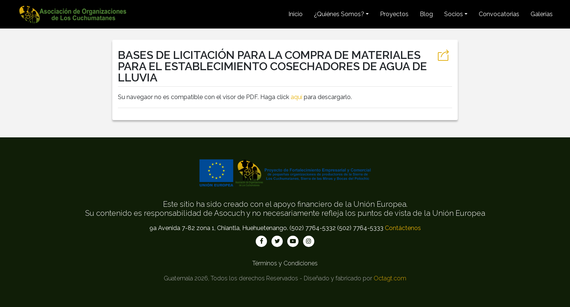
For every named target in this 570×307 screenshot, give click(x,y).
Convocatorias (499, 14)
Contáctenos (403, 228)
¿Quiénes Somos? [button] (339, 14)
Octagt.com (390, 278)
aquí (296, 97)
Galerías (542, 14)
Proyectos (394, 14)
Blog (426, 14)
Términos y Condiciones (285, 263)
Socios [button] (453, 14)
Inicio (295, 14)
